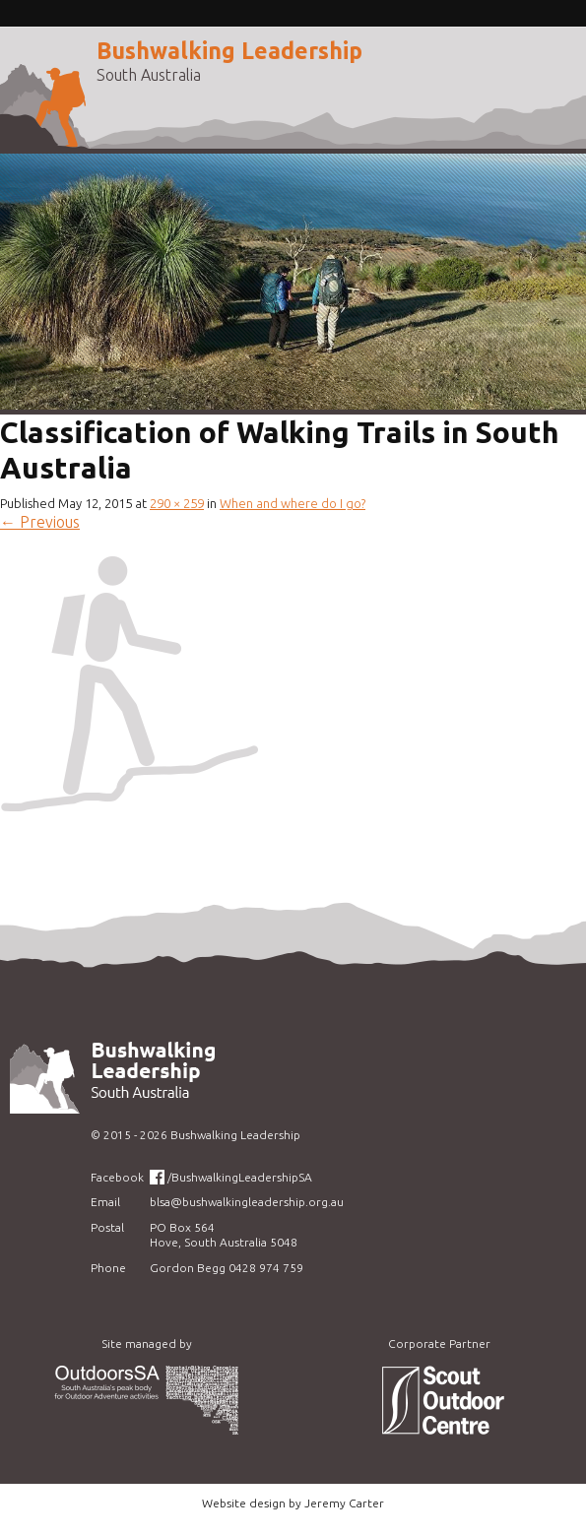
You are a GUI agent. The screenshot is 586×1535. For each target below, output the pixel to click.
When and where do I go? (292, 503)
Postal (107, 1227)
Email (105, 1201)
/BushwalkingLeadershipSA (239, 1177)
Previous (40, 522)
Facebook (117, 1177)
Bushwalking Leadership (229, 50)
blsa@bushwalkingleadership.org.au (247, 1201)
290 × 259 (177, 503)
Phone (108, 1267)
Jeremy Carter (344, 1503)
